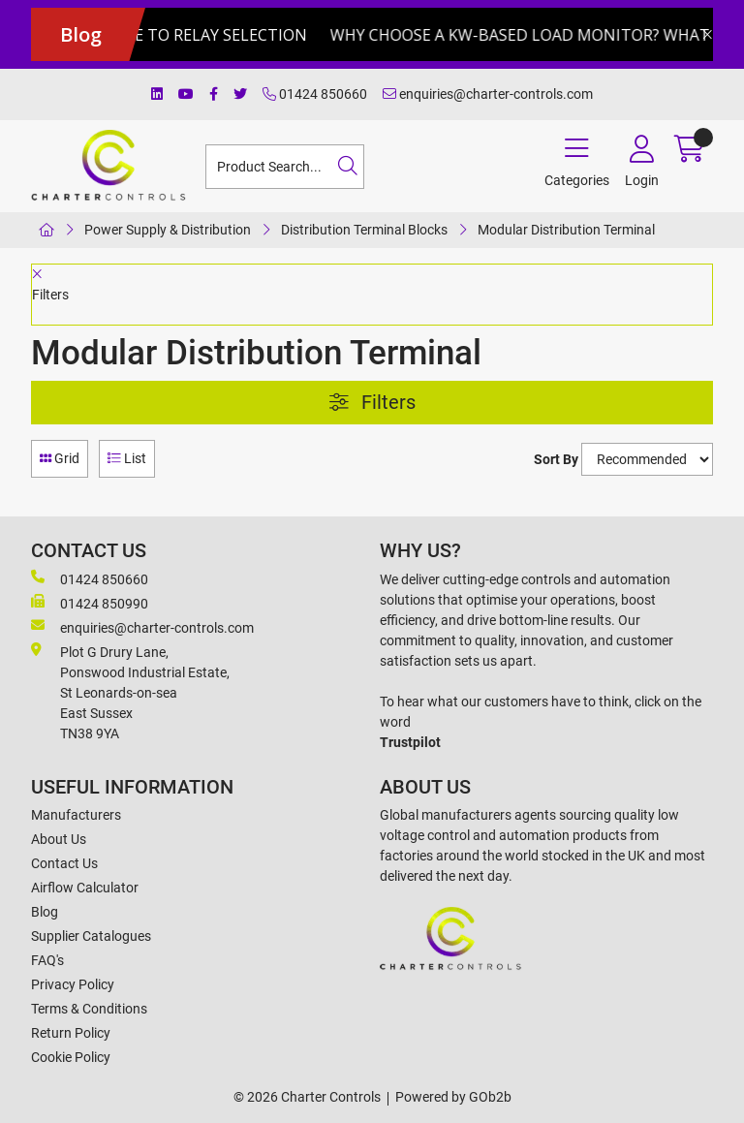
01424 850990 (89, 602)
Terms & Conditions (89, 1008)
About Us (58, 839)
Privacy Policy (72, 984)
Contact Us (64, 863)
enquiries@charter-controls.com (488, 94)
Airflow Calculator (85, 887)
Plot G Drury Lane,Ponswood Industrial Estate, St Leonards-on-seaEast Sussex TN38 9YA (130, 691)
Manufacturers (76, 815)
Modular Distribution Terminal (566, 229)
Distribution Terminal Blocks (364, 229)
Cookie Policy (70, 1057)
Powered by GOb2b (453, 1097)
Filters (372, 402)
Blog (44, 912)
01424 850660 (315, 94)
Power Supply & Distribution (167, 229)
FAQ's (47, 960)
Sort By (556, 459)
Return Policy (70, 1033)
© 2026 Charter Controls (307, 1097)
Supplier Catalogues (91, 936)
